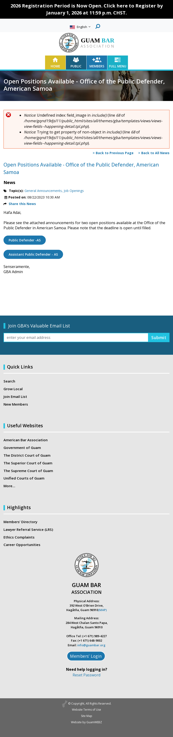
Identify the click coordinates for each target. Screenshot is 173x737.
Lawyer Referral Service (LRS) (28, 529)
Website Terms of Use (86, 710)
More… (9, 485)
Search (9, 381)
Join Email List (15, 396)
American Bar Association (26, 440)
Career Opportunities (22, 544)
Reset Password (86, 675)
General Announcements (43, 190)
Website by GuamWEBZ (86, 722)
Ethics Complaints (19, 537)
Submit (158, 337)
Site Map (86, 716)
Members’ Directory (20, 521)
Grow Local (13, 388)
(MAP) (102, 610)
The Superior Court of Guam (28, 463)
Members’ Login (86, 656)
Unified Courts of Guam (24, 478)
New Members (16, 404)
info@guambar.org (91, 645)
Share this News (22, 204)
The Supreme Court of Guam (28, 470)
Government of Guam (22, 447)
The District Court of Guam (27, 455)
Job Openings (74, 190)
